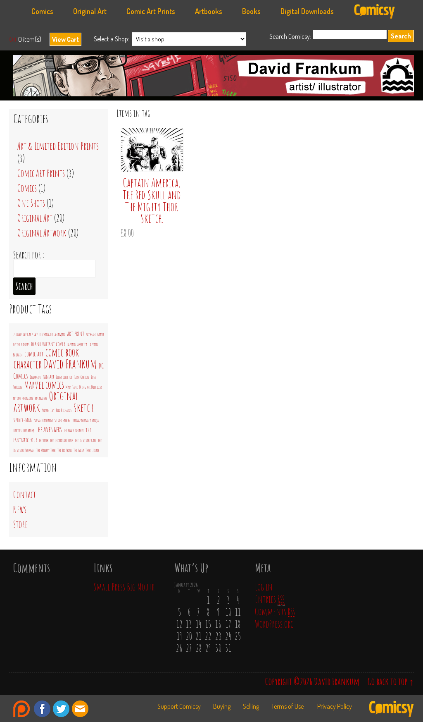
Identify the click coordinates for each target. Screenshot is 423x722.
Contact (24, 494)
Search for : (29, 255)
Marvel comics (44, 384)
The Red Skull (64, 450)
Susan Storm (63, 420)
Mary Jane (72, 387)
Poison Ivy (48, 410)
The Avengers (49, 429)
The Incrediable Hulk (61, 440)
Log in (264, 587)
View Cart (65, 39)
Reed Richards (63, 410)
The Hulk (43, 440)
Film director (64, 377)
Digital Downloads (307, 11)
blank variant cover (48, 343)
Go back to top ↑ (391, 681)
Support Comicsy (179, 706)
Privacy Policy (334, 706)
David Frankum (215, 77)
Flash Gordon (81, 377)
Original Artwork (42, 233)
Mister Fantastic (23, 399)
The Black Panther (74, 430)
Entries (270, 599)
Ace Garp (28, 334)
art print (75, 334)
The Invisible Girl (85, 440)
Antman (60, 334)
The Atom (28, 430)
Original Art (90, 11)
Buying (222, 706)
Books (251, 11)
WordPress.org (274, 624)
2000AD (17, 334)
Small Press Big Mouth (124, 587)
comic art (33, 354)
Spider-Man (23, 419)
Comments (275, 611)
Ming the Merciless (90, 387)
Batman (91, 334)
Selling (251, 706)
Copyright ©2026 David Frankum (312, 681)
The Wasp (79, 450)
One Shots (31, 203)
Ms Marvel (41, 399)
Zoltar (96, 450)
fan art (49, 376)
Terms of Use (287, 706)
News (19, 509)
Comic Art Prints (150, 11)
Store (20, 524)
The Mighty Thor (46, 450)
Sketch (83, 408)
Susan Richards (43, 420)
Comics (42, 11)
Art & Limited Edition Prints (58, 146)
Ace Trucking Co (43, 334)
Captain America (77, 344)
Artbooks (208, 11)
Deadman (35, 377)
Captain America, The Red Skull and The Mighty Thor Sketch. (152, 200)
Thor (88, 450)
